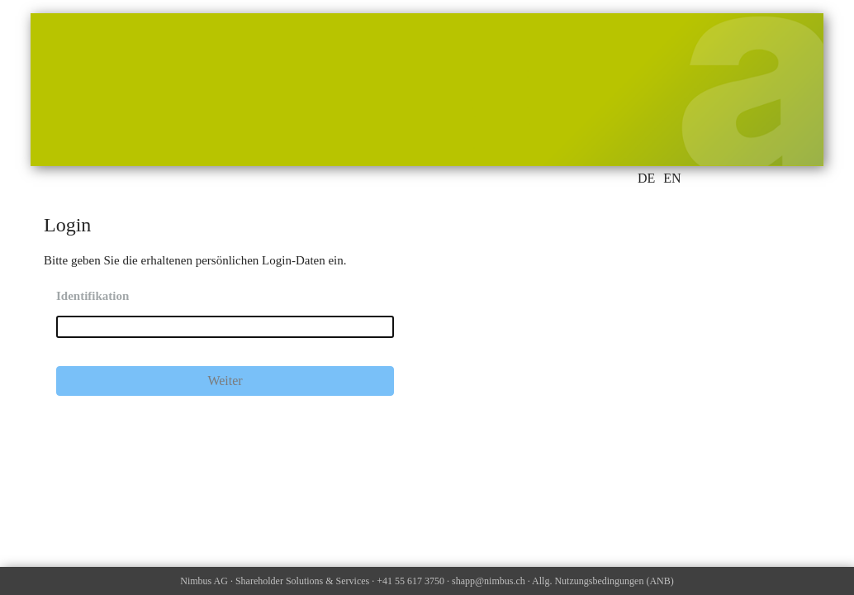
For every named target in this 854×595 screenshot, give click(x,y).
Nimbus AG (204, 581)
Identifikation (92, 295)
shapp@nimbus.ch (488, 581)
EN (672, 178)
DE (646, 178)
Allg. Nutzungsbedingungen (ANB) (603, 581)
